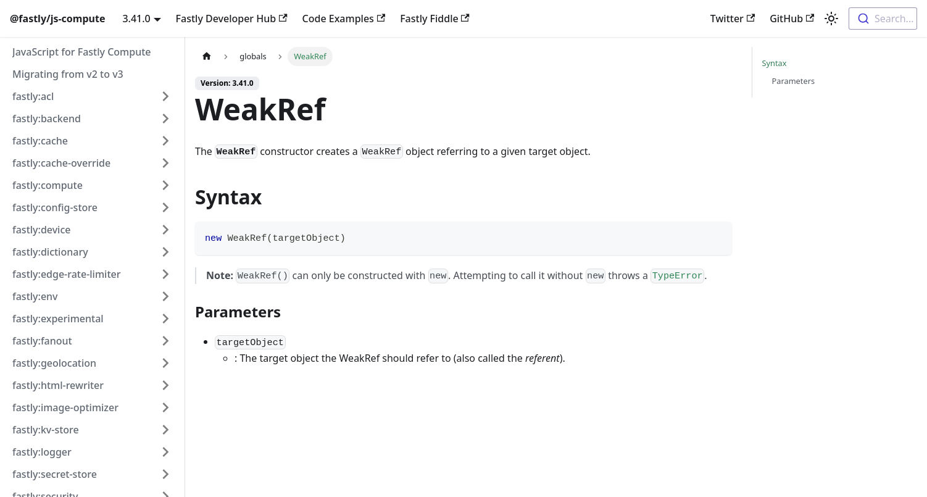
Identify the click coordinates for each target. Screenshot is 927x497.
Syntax (774, 63)
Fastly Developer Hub (232, 18)
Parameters (793, 80)
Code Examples (344, 18)
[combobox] (883, 18)
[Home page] (206, 56)
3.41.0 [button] (136, 18)
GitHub (792, 18)
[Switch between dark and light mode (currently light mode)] (831, 18)
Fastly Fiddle (435, 18)
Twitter (732, 18)
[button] (92, 96)
